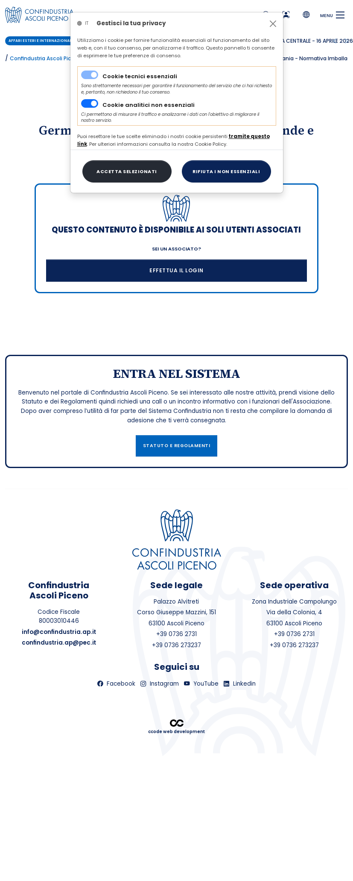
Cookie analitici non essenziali (148, 105)
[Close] (273, 23)
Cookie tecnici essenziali (139, 76)
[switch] (89, 103)
